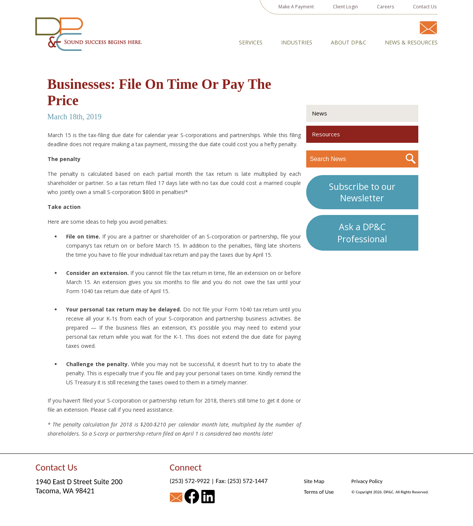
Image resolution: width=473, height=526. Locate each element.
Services (251, 42)
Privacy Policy (367, 481)
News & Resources (411, 42)
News (319, 113)
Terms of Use (319, 491)
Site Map (314, 481)
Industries (296, 42)
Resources (326, 134)
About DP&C (348, 42)
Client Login (345, 6)
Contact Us (425, 6)
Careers (385, 6)
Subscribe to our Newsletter (362, 192)
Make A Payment (296, 6)
